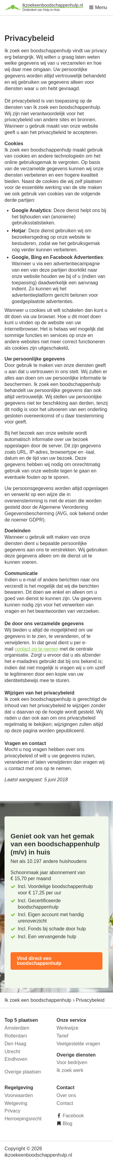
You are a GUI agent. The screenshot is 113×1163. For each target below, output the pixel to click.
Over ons (66, 1095)
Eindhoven (16, 1059)
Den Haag (15, 1043)
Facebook (72, 1115)
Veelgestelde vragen (78, 1043)
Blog (66, 1123)
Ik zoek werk (70, 1070)
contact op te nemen (36, 649)
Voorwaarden (19, 1095)
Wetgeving (16, 1103)
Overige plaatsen (23, 1071)
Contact (65, 1103)
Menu (98, 7)
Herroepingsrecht (23, 1118)
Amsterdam (17, 1028)
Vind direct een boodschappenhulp (39, 961)
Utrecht (12, 1051)
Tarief (62, 1035)
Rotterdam (16, 1035)
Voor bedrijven (72, 1062)
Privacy (12, 1110)
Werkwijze (68, 1028)
